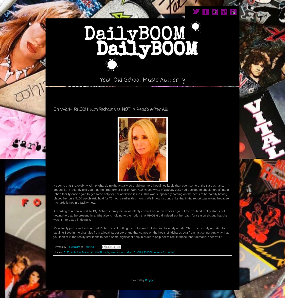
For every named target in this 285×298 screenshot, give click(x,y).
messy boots (118, 252)
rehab (129, 252)
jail (91, 252)
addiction (76, 252)
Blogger (149, 280)
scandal (169, 252)
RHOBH (138, 252)
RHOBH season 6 (154, 252)
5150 (66, 252)
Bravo (85, 252)
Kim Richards (101, 252)
